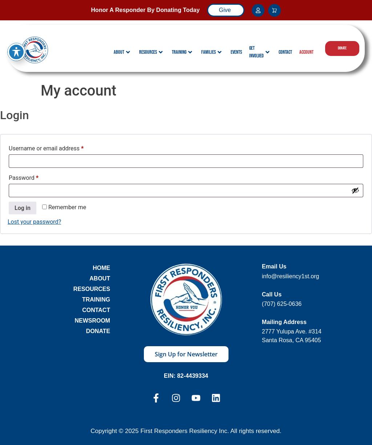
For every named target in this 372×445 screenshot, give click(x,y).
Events (236, 52)
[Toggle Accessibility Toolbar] (16, 42)
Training (182, 52)
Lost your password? (34, 221)
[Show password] (355, 190)
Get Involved (259, 52)
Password (35, 176)
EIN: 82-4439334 (186, 376)
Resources (151, 52)
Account (306, 52)
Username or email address (57, 147)
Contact (285, 52)
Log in (23, 208)
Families (211, 52)
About (122, 52)
